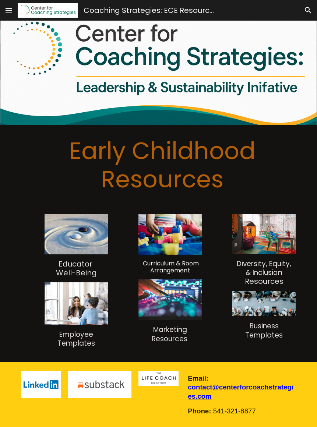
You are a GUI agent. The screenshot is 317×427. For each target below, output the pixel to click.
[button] (9, 10)
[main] (158, 165)
